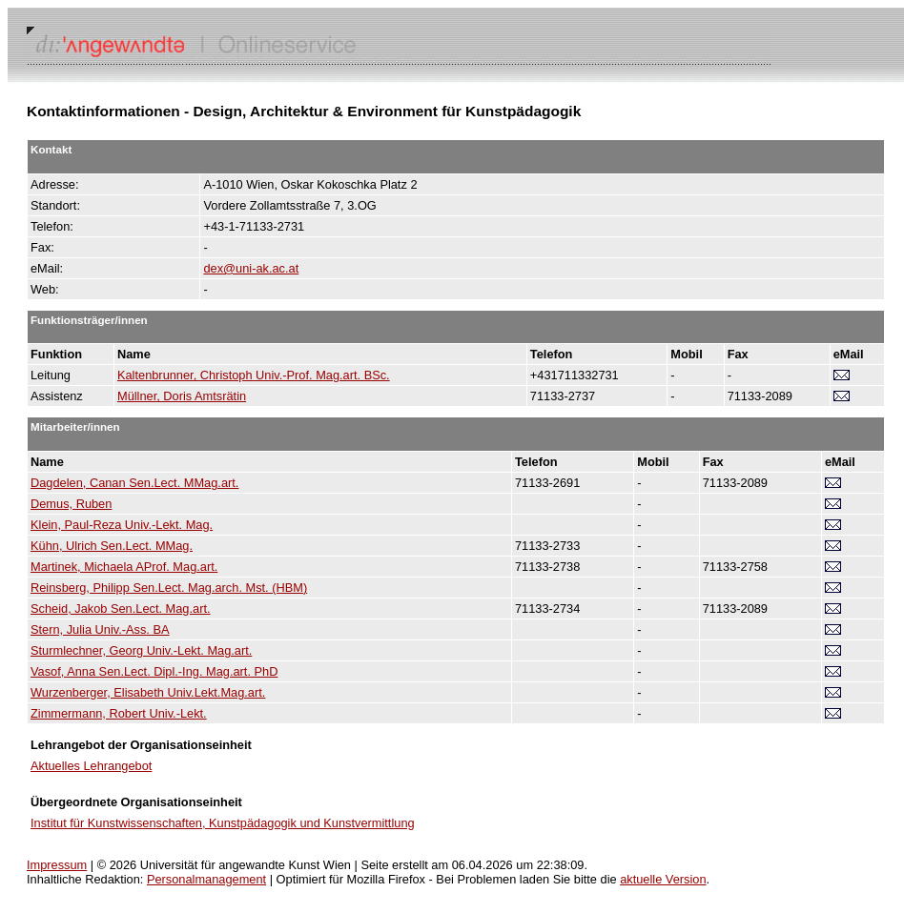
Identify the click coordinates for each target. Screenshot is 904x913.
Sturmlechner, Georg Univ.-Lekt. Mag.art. (141, 650)
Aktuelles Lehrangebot (91, 766)
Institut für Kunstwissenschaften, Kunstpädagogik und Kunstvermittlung (223, 823)
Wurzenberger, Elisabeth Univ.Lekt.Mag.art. (148, 692)
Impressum (57, 865)
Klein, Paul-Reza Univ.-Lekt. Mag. (122, 524)
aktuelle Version (663, 879)
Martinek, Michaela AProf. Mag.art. (124, 566)
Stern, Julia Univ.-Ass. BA (100, 629)
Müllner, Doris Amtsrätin (181, 396)
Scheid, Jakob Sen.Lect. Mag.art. (121, 608)
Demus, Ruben (71, 504)
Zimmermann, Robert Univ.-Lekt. (119, 713)
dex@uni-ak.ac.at (250, 268)
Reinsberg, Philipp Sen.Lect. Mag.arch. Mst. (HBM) (169, 587)
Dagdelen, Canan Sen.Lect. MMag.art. (134, 483)
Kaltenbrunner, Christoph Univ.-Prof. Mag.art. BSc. (253, 375)
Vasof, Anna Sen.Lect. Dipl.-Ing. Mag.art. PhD (154, 671)
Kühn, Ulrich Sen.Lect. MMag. (112, 545)
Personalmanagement (206, 879)
